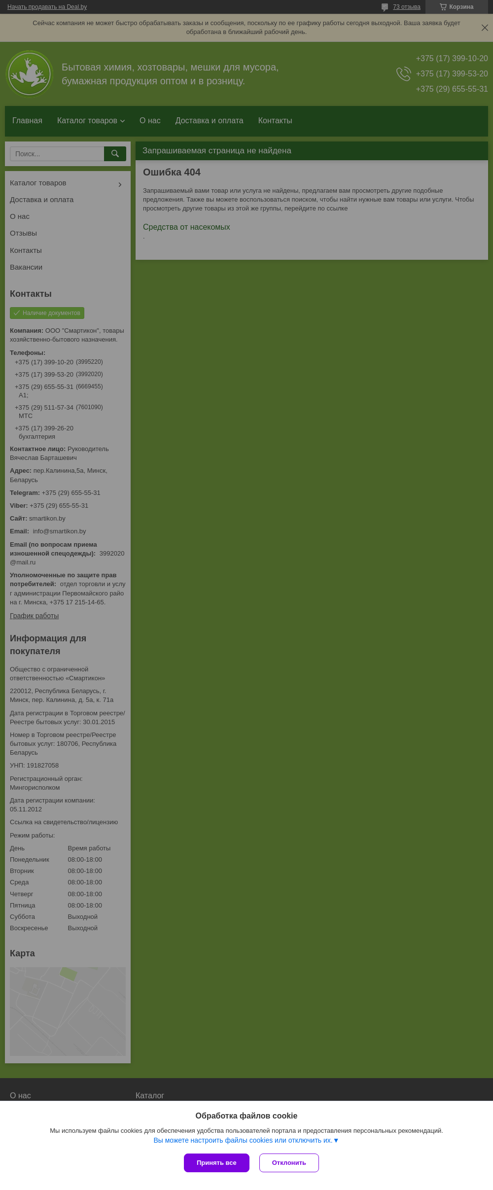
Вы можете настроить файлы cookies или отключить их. (242, 1140)
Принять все (217, 1162)
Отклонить (289, 1162)
